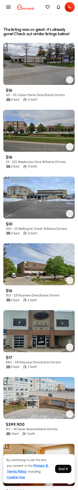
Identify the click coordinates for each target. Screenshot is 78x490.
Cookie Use (16, 477)
